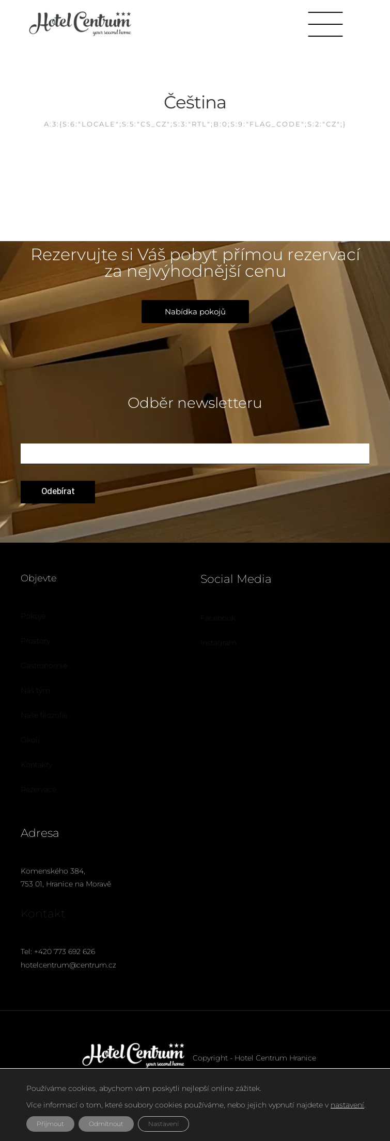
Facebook (218, 618)
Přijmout (50, 1124)
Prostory (35, 640)
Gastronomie (44, 665)
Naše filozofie (44, 715)
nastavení (347, 1105)
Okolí (30, 739)
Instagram (218, 642)
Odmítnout (106, 1124)
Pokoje (33, 616)
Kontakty (36, 764)
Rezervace (38, 789)
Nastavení (163, 1124)
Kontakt (43, 914)
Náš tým (35, 690)
